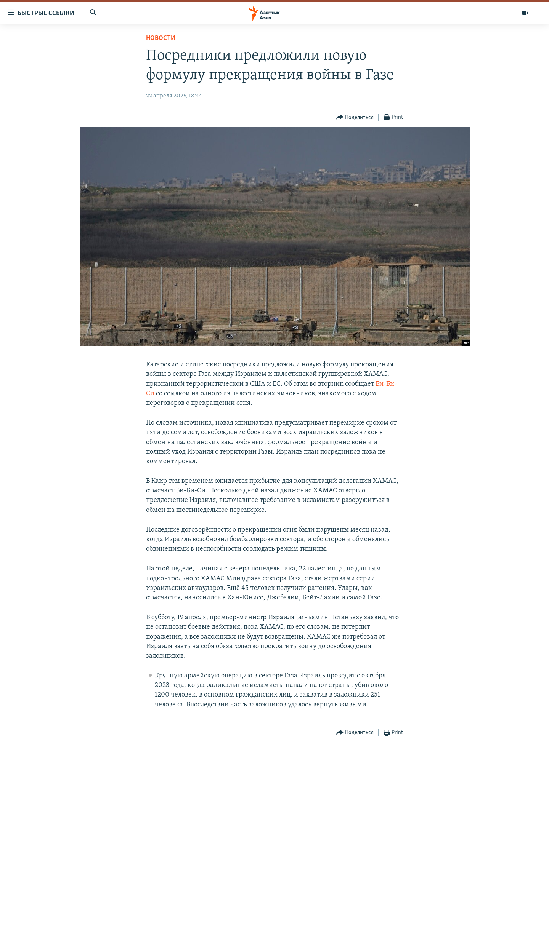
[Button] (355, 117)
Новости (160, 38)
